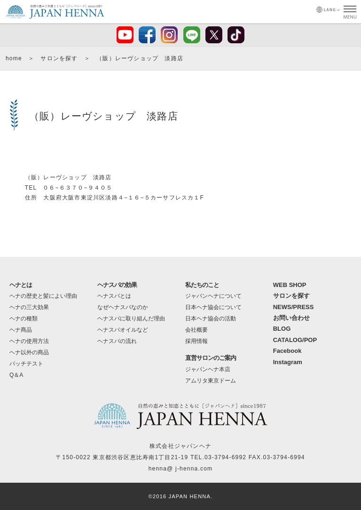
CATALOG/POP (295, 339)
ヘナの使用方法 (29, 341)
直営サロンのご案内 (210, 357)
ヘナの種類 (23, 318)
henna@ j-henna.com (181, 468)
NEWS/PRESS (293, 307)
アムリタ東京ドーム (210, 380)
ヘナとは (20, 284)
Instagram (287, 362)
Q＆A (16, 375)
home (14, 58)
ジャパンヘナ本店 (207, 369)
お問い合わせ (291, 317)
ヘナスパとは (114, 296)
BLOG (282, 328)
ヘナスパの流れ (117, 341)
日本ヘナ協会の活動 (210, 318)
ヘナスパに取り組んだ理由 (131, 318)
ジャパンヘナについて (213, 296)
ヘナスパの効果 (117, 284)
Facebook (287, 350)
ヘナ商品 (20, 330)
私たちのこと (202, 284)
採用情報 (196, 341)
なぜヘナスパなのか (122, 307)
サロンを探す (59, 58)
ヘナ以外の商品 (29, 352)
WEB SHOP (289, 284)
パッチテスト (26, 363)
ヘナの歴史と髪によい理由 (43, 296)
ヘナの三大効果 (29, 307)
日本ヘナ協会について (213, 307)
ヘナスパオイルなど (122, 330)
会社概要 (196, 330)
